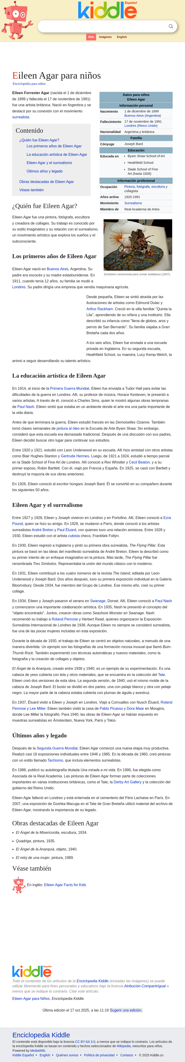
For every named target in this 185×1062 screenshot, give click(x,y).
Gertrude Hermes (75, 456)
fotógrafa (143, 186)
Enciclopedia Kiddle (93, 981)
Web (91, 37)
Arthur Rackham (99, 309)
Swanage (97, 601)
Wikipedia (124, 1046)
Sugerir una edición (125, 1010)
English (122, 37)
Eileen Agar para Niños (31, 999)
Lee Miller (37, 708)
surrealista (20, 117)
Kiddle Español (23, 1055)
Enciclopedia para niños (29, 83)
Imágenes (105, 37)
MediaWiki (37, 1050)
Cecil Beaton (139, 462)
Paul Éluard (66, 530)
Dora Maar (135, 708)
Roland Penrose (65, 619)
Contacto (126, 1055)
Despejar (161, 26)
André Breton (42, 530)
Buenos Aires (134, 115)
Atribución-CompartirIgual (145, 986)
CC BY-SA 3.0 (85, 1041)
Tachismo (55, 760)
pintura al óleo (68, 428)
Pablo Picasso (111, 708)
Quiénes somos (67, 1055)
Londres (130, 125)
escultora (158, 186)
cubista (74, 536)
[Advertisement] (92, 54)
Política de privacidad (99, 1055)
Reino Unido (147, 125)
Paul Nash (25, 407)
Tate (161, 675)
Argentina (153, 115)
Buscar (170, 26)
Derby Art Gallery (128, 782)
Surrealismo (133, 203)
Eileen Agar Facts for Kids (65, 885)
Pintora (129, 186)
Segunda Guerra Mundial (57, 748)
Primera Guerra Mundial (69, 388)
